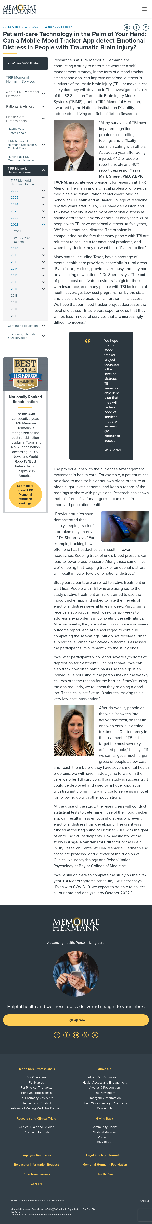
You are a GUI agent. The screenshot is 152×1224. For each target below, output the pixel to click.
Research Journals (36, 1132)
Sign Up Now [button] (76, 1020)
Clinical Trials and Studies (36, 1127)
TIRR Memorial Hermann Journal (23, 182)
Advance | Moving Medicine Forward (36, 1108)
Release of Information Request (36, 1165)
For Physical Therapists (36, 1087)
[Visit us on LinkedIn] (57, 1035)
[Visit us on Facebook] (66, 1035)
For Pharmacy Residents (36, 1098)
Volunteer (104, 1137)
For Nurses (36, 1082)
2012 (14, 302)
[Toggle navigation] (144, 9)
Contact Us (104, 1108)
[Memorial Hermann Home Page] (19, 9)
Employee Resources (36, 1155)
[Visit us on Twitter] (85, 1035)
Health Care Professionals (17, 131)
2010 (14, 316)
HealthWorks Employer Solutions (104, 1103)
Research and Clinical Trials (36, 1119)
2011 (14, 309)
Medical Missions (104, 1132)
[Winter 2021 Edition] (25, 63)
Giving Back (104, 1119)
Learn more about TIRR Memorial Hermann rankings (25, 494)
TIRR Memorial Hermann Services (20, 79)
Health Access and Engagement (105, 1082)
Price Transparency (36, 1174)
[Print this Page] (127, 27)
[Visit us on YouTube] (76, 1035)
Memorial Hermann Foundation (104, 1165)
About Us (104, 1069)
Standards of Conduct (36, 1103)
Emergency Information (104, 1098)
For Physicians (36, 1077)
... (26, 27)
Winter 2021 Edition (58, 27)
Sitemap (144, 1200)
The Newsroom (104, 1093)
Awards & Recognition (104, 1087)
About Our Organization (104, 1077)
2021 (36, 27)
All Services (11, 27)
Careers (36, 1184)
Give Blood (104, 1142)
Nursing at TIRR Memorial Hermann (21, 158)
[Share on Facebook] (136, 27)
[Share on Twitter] (146, 27)
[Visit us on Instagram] (95, 1035)
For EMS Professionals (36, 1093)
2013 (14, 296)
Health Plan (104, 1174)
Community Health (105, 1127)
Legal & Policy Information (104, 1155)
